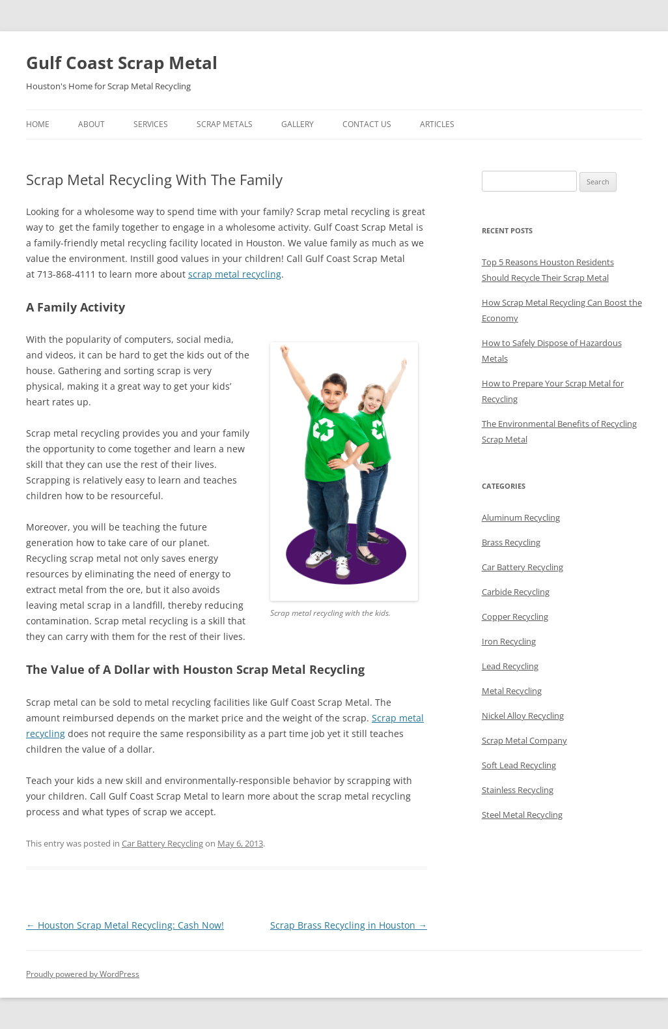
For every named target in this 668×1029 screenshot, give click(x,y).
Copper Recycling (515, 616)
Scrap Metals (225, 124)
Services (150, 124)
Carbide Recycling (516, 592)
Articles (437, 124)
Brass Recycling (511, 542)
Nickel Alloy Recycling (523, 715)
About (91, 124)
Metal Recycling (512, 691)
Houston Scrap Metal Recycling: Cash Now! (125, 925)
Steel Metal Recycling (522, 814)
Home (37, 124)
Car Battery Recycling (162, 843)
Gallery (297, 124)
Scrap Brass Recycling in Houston (348, 925)
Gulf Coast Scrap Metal (121, 62)
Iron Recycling (509, 641)
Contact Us (366, 124)
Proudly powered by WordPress (82, 973)
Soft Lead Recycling (519, 765)
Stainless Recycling (517, 790)
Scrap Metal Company (524, 740)
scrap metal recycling (234, 274)
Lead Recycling (510, 666)
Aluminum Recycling (521, 517)
